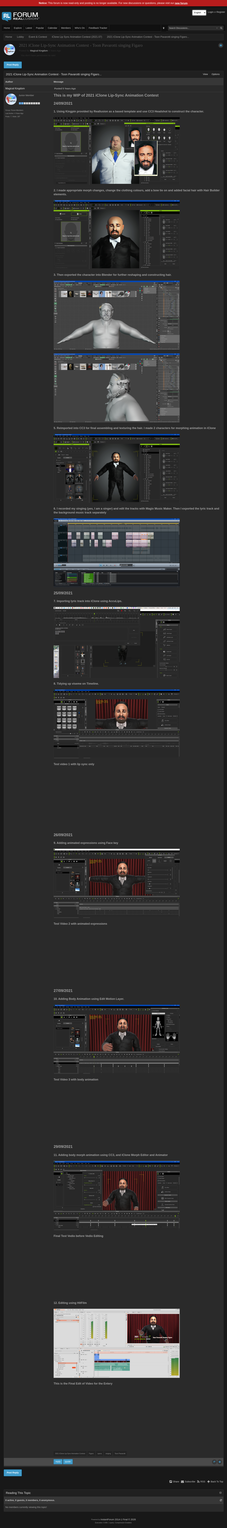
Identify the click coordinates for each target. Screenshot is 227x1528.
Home (7, 28)
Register (220, 12)
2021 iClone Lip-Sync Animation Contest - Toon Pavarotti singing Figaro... (148, 37)
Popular (40, 28)
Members (66, 28)
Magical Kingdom (39, 50)
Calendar (52, 28)
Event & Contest (38, 37)
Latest (29, 28)
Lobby (20, 37)
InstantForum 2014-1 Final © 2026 (118, 1519)
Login (211, 12)
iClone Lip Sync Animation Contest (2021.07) (77, 37)
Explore (18, 28)
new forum (181, 3)
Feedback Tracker (98, 28)
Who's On (80, 28)
